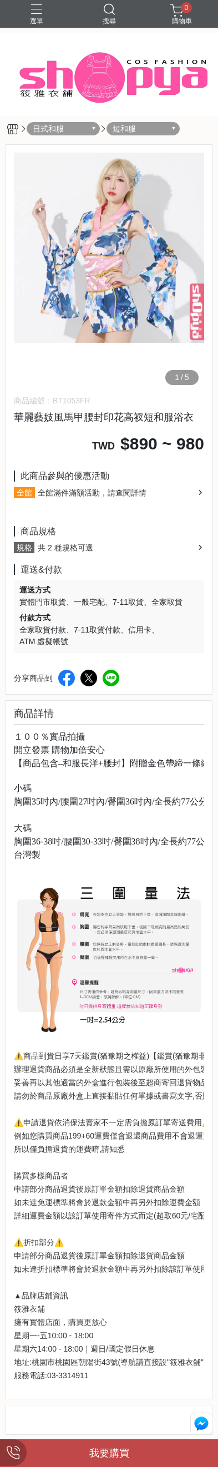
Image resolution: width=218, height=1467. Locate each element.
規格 (24, 547)
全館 (24, 492)
